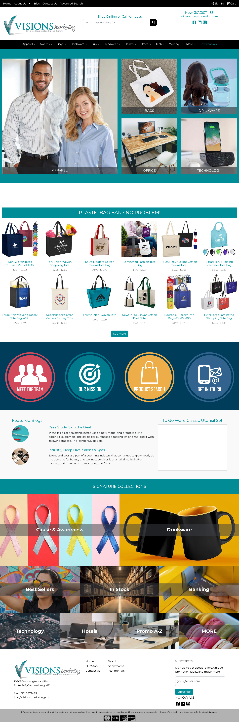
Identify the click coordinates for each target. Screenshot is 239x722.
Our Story (92, 666)
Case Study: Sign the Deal (69, 427)
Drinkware (79, 44)
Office (146, 44)
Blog (37, 3)
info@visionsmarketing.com (199, 16)
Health (130, 44)
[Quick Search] (116, 22)
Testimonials (116, 670)
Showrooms (116, 666)
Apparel (29, 44)
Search (112, 661)
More (191, 44)
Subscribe (184, 691)
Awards (46, 44)
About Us (20, 3)
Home (7, 3)
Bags (61, 44)
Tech (160, 44)
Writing (175, 44)
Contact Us (49, 3)
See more (119, 333)
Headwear (112, 44)
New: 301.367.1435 (199, 13)
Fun (95, 44)
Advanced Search (71, 3)
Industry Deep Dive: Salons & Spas (76, 450)
